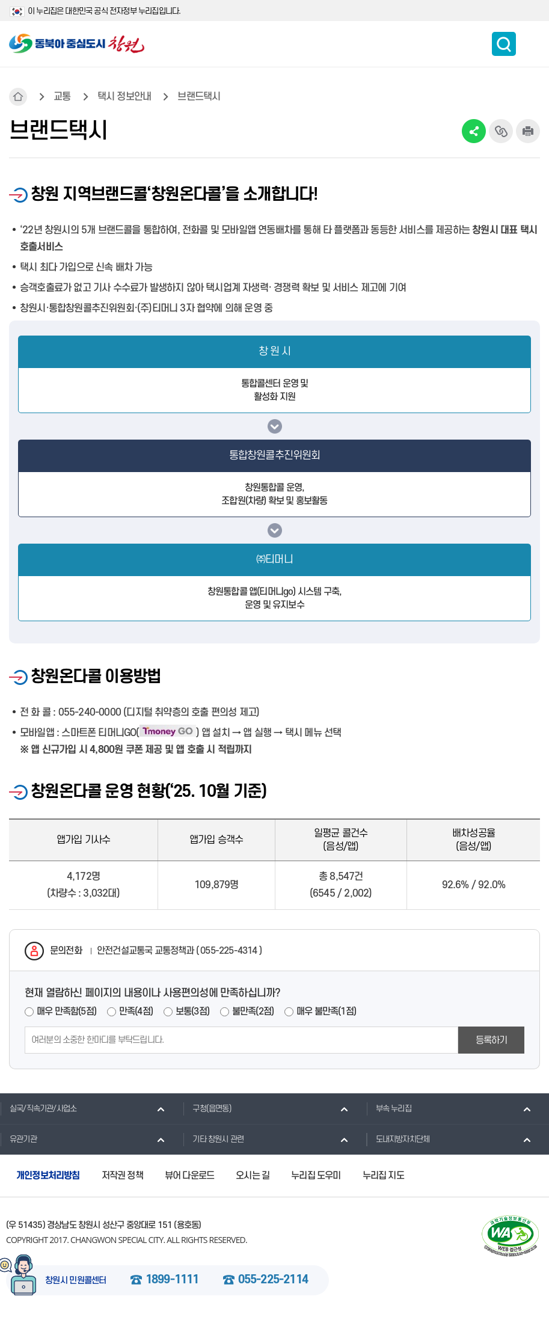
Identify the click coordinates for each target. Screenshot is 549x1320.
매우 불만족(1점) (326, 1011)
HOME (18, 97)
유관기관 (18, 1139)
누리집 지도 (383, 1175)
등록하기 (492, 1040)
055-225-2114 (273, 1280)
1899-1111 (172, 1280)
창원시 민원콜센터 (75, 1281)
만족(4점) (136, 1011)
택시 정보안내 (124, 96)
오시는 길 (252, 1175)
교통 (62, 96)
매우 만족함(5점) (66, 1011)
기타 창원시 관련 (213, 1139)
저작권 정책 (122, 1175)
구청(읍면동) (207, 1108)
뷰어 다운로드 (189, 1175)
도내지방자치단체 (398, 1139)
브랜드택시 (198, 96)
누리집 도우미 (315, 1175)
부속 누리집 (388, 1108)
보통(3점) (192, 1011)
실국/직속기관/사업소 (38, 1108)
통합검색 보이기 (504, 44)
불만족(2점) (253, 1011)
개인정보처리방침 (48, 1175)
